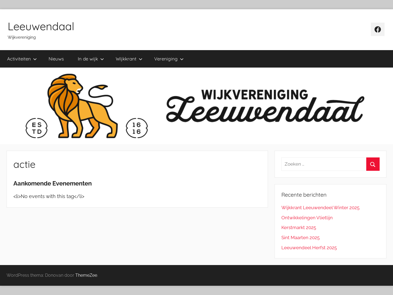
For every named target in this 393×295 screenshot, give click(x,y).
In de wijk (91, 59)
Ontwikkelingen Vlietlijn (307, 217)
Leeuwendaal (41, 26)
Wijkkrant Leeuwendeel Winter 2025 (320, 207)
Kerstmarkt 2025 (298, 227)
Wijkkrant (129, 59)
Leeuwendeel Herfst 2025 (309, 247)
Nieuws (56, 59)
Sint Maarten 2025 (300, 237)
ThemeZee (86, 275)
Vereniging (169, 59)
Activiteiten (22, 59)
